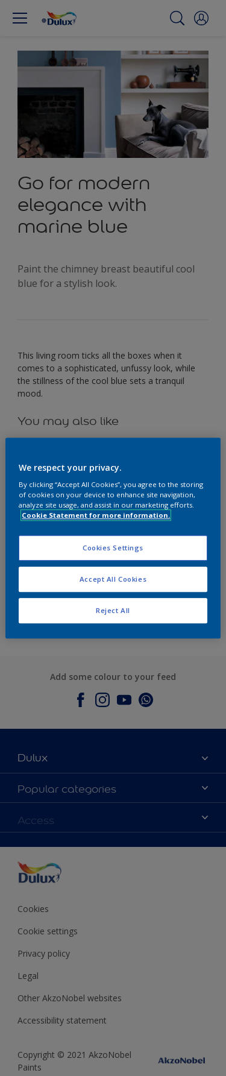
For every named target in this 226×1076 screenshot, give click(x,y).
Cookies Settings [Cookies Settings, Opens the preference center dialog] (113, 548)
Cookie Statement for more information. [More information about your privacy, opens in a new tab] (96, 515)
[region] (112, 538)
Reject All (113, 610)
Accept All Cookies (113, 579)
